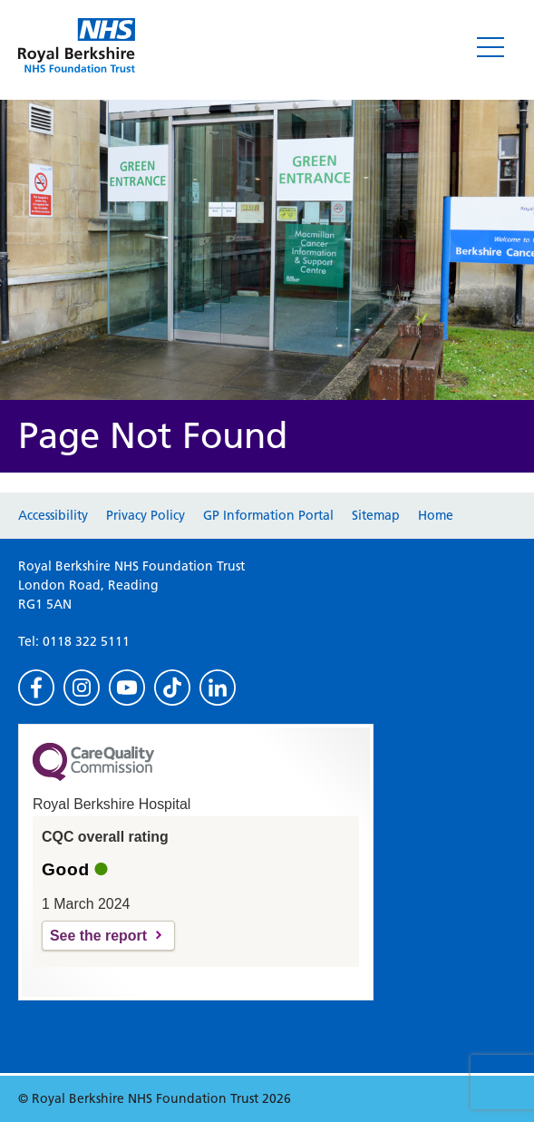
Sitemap (376, 515)
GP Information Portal (268, 515)
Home (435, 515)
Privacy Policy (145, 515)
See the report (98, 935)
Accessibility (53, 515)
